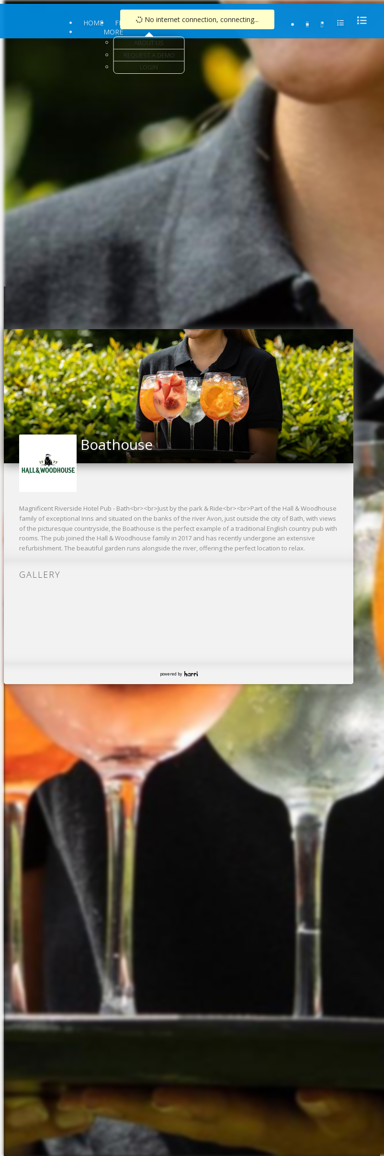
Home (93, 22)
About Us (149, 42)
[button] (11, 393)
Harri (191, 673)
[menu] (359, 20)
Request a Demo (149, 55)
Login (149, 67)
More (113, 31)
